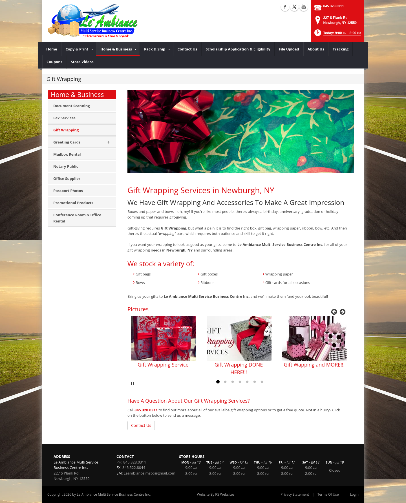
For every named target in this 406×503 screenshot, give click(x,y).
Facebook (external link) (285, 7)
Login (354, 494)
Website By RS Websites (215, 494)
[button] (337, 34)
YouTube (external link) (303, 7)
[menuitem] (51, 49)
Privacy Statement (295, 494)
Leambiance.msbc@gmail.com (149, 473)
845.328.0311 (333, 6)
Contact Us (141, 425)
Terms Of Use (328, 494)
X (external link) (294, 7)
